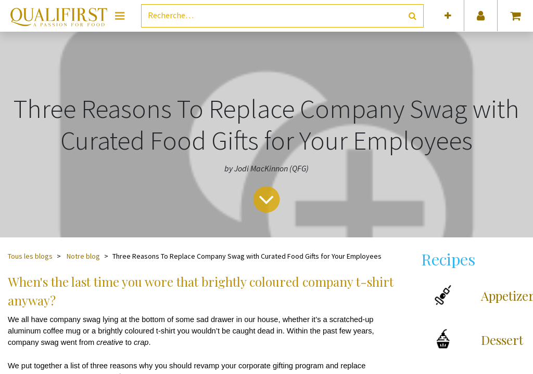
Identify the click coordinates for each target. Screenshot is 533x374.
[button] (448, 16)
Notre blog (83, 256)
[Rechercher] (412, 16)
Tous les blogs (30, 256)
